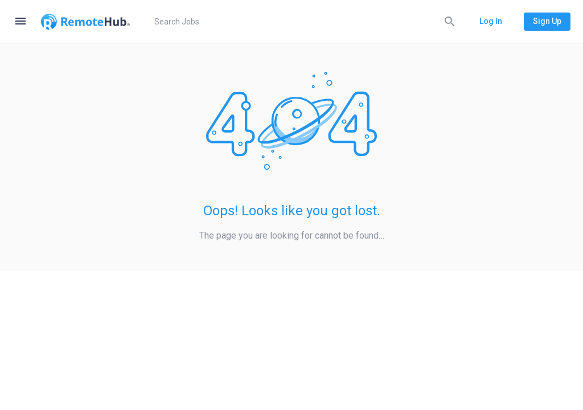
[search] (303, 21)
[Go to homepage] (85, 22)
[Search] (449, 21)
